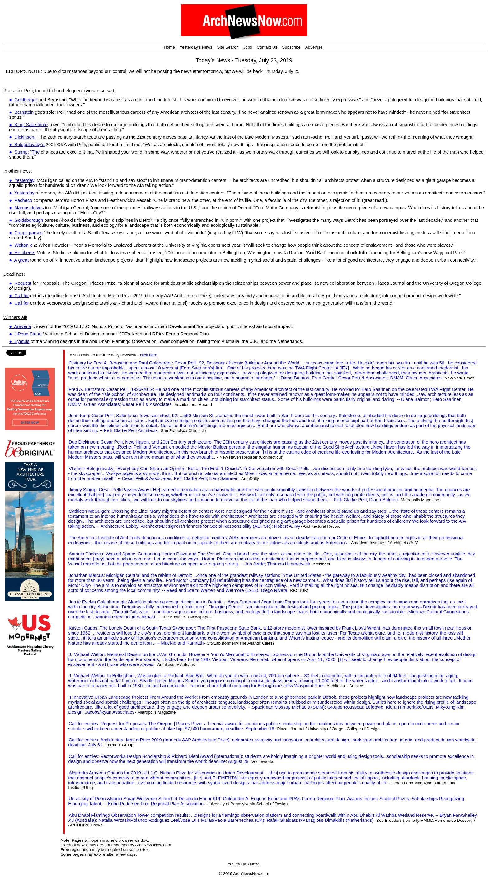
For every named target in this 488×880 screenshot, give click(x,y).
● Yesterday (21, 192)
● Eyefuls (19, 341)
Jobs (247, 47)
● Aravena (20, 326)
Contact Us (267, 47)
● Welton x (20, 245)
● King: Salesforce (28, 124)
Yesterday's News (196, 47)
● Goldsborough (26, 220)
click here (148, 355)
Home (169, 47)
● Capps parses (25, 232)
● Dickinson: (22, 137)
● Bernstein (21, 112)
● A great (19, 260)
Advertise (314, 47)
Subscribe (291, 47)
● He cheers (22, 252)
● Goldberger (23, 99)
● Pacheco (20, 200)
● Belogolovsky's (26, 144)
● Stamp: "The (24, 152)
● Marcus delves (26, 207)
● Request (20, 283)
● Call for (19, 295)
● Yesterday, (22, 180)
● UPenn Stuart (25, 333)
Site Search (227, 47)
